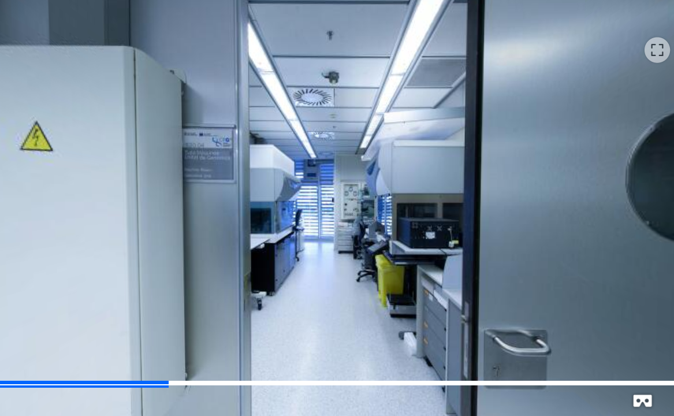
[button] (657, 49)
